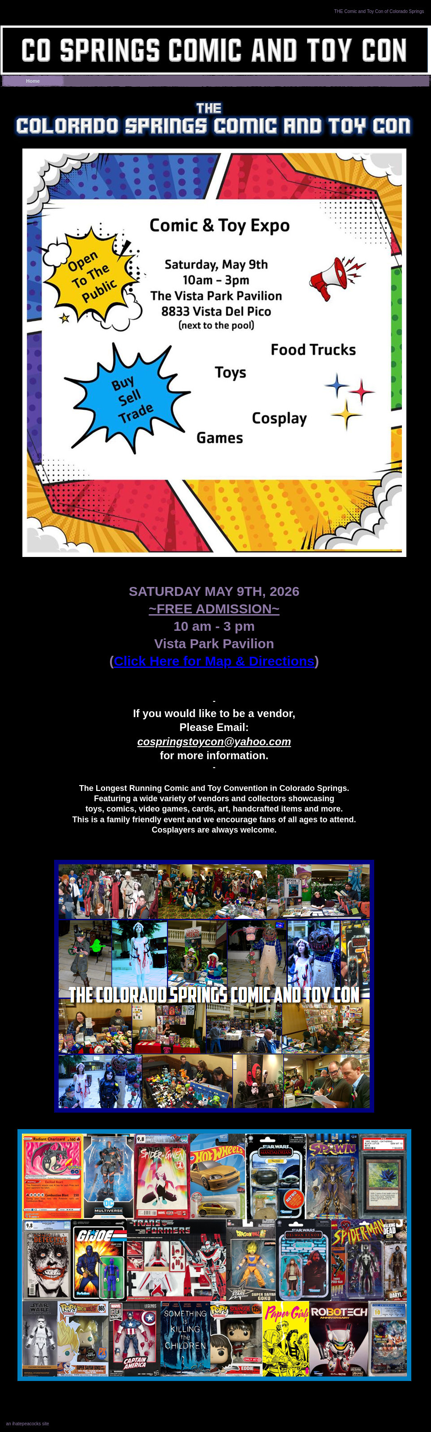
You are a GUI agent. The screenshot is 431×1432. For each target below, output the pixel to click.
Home (33, 81)
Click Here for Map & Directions (214, 661)
